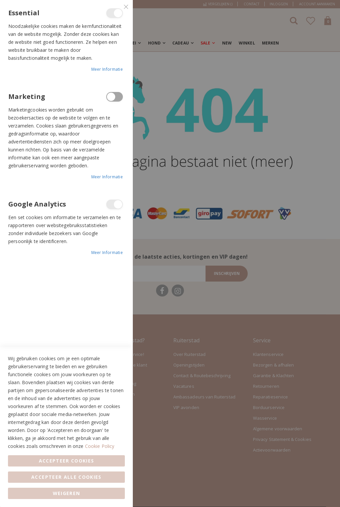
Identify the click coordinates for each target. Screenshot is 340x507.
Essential (114, 13)
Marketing (114, 97)
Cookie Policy (100, 446)
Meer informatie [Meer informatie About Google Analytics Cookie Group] (107, 252)
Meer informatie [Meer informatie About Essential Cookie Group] (107, 69)
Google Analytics (114, 204)
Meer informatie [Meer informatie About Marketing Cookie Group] (107, 177)
